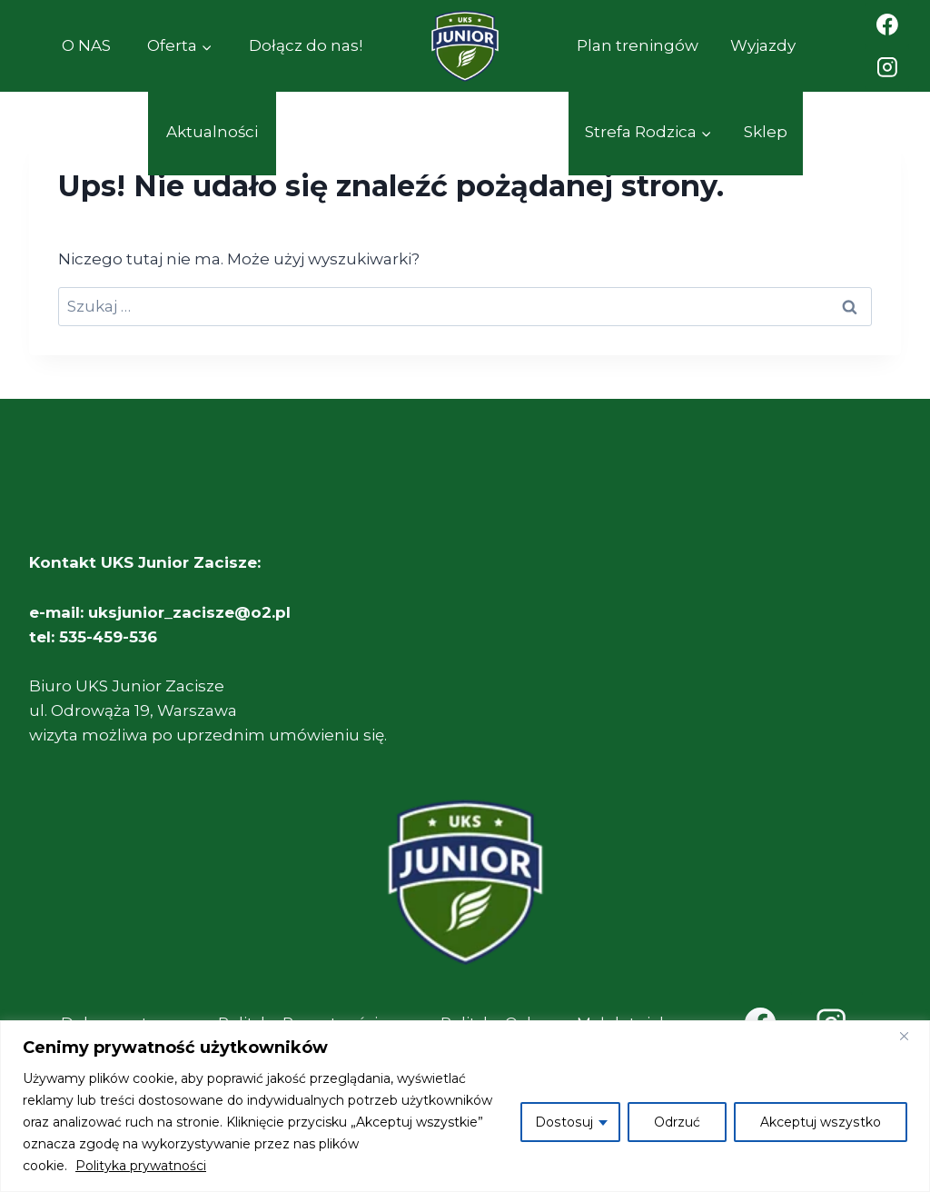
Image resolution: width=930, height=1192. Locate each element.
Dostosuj (567, 1122)
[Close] (911, 1036)
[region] (465, 1106)
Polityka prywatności (140, 1165)
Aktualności (212, 132)
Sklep (765, 132)
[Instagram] (887, 68)
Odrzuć (679, 1122)
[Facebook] (887, 24)
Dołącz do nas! (305, 45)
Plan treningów (637, 45)
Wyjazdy (763, 45)
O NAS (86, 45)
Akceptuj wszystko (821, 1122)
